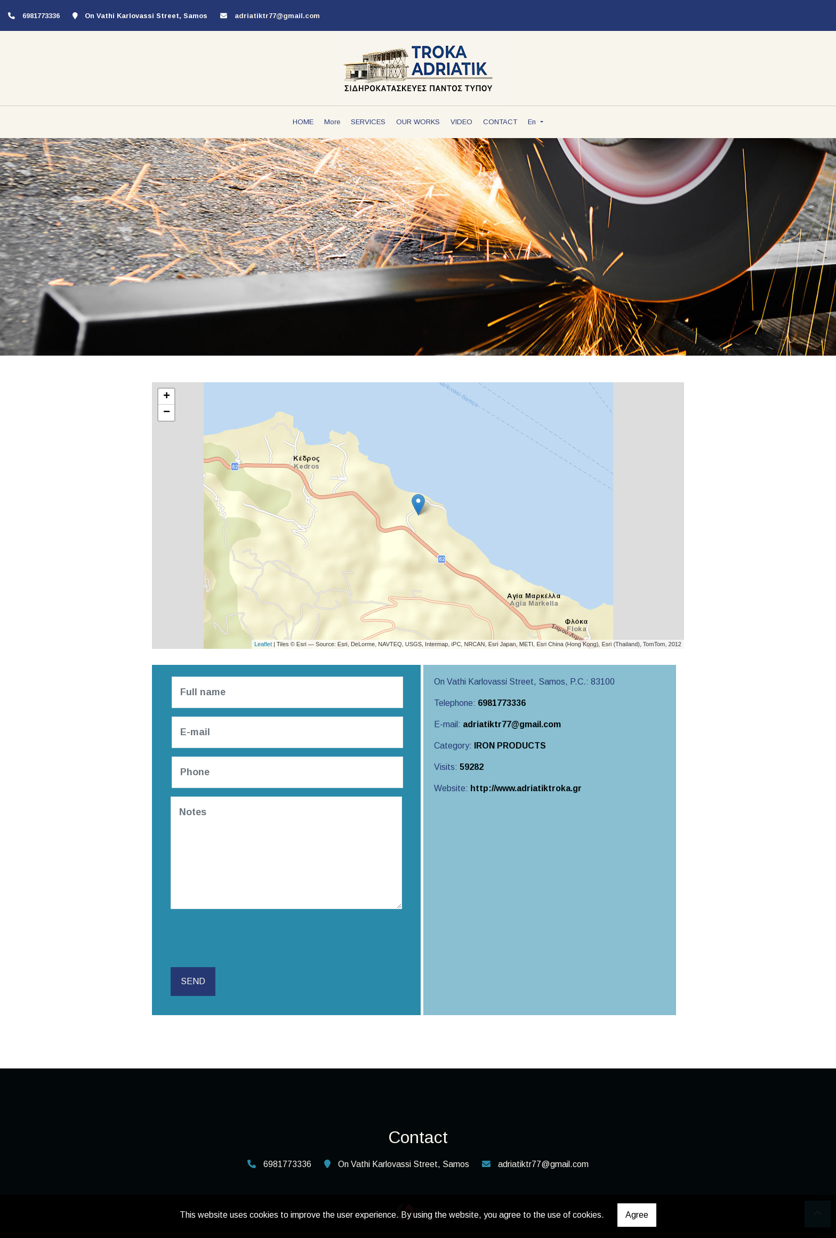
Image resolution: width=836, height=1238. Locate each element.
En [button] (533, 122)
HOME (303, 122)
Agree (636, 1214)
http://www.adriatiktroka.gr (526, 788)
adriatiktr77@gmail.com (277, 16)
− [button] (166, 413)
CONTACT (500, 122)
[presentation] (254, 938)
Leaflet (263, 644)
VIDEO (461, 122)
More (332, 122)
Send (193, 981)
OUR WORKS (418, 122)
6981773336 (502, 703)
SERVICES (368, 122)
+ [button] (166, 397)
